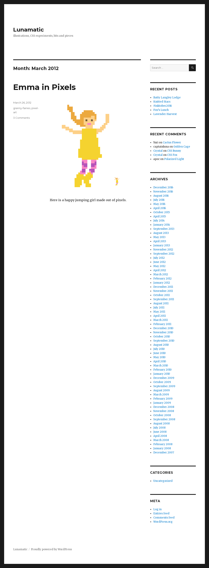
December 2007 (163, 452)
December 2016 (163, 187)
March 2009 (161, 394)
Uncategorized (163, 481)
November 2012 (163, 249)
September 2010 (163, 340)
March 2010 (160, 365)
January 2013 (161, 245)
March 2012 (160, 274)
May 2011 (159, 311)
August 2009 (161, 390)
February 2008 (162, 444)
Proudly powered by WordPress (51, 549)
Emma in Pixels (44, 87)
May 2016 (159, 204)
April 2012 (159, 270)
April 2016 (159, 208)
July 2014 (159, 220)
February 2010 (162, 369)
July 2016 (159, 200)
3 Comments (21, 117)
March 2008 (161, 440)
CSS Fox (172, 155)
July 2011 (158, 307)
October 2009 (162, 382)
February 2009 (162, 398)
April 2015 (159, 216)
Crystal (158, 150)
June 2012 (159, 262)
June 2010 (159, 353)
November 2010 (163, 332)
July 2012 (159, 258)
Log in (157, 509)
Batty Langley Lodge (167, 97)
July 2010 (159, 349)
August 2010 (161, 345)
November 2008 (163, 411)
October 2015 (161, 212)
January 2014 (161, 224)
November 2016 (163, 191)
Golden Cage (181, 146)
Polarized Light (174, 159)
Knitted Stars (161, 101)
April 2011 (159, 316)
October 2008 (162, 415)
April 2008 (160, 436)
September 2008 (164, 419)
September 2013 (163, 229)
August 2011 (160, 303)
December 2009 (163, 378)
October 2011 (161, 295)
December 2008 (163, 407)
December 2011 (163, 287)
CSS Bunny (174, 150)
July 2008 (159, 427)
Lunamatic (28, 29)
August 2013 (161, 233)
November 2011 (163, 291)
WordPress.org (163, 521)
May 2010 (159, 357)
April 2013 (159, 241)
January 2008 (162, 448)
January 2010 (161, 374)
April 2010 (159, 361)
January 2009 (162, 403)
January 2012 (161, 282)
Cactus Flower (172, 142)
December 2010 (163, 328)
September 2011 (163, 299)
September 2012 (163, 253)
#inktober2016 (162, 105)
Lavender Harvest (165, 114)
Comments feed (164, 517)
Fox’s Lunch (161, 110)
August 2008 (161, 423)
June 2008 (159, 431)
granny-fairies (21, 108)
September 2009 (164, 386)
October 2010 (161, 336)
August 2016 (161, 195)
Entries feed (161, 513)
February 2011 (162, 324)
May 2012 (159, 266)
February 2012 (162, 278)
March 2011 (160, 320)
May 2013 (159, 237)
